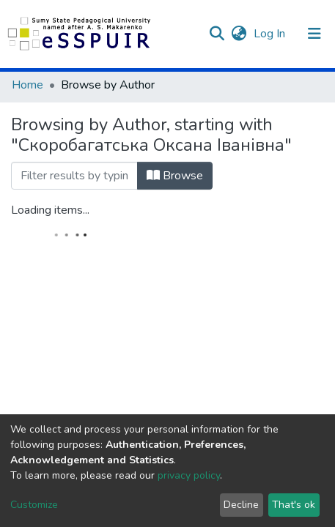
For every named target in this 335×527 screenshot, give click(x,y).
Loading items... (50, 210)
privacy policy (189, 475)
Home (27, 85)
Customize (34, 505)
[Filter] (74, 176)
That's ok (293, 505)
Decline (241, 505)
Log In (271, 34)
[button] (239, 33)
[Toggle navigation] (314, 33)
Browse (175, 176)
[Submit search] (217, 33)
